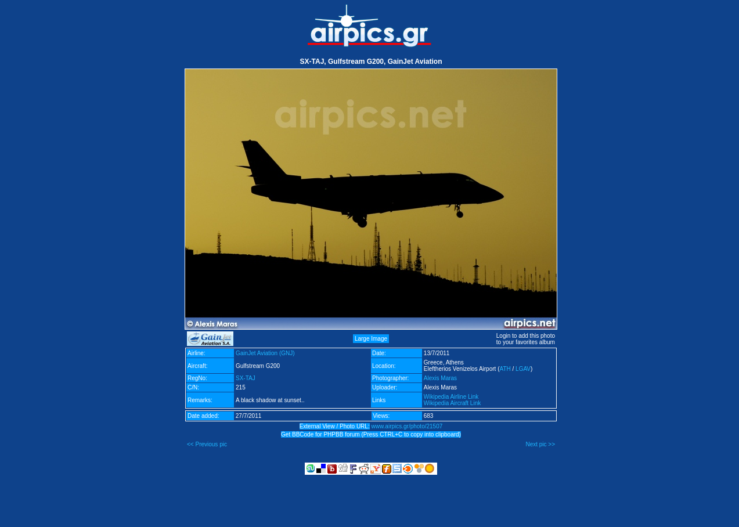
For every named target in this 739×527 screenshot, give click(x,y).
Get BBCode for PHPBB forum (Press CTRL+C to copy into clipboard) (371, 434)
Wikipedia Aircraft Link (452, 403)
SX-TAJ (245, 378)
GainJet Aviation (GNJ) (265, 353)
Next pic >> (540, 444)
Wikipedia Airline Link (451, 397)
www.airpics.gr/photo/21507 (406, 426)
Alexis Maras (440, 378)
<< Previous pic (207, 444)
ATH (504, 369)
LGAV (523, 369)
